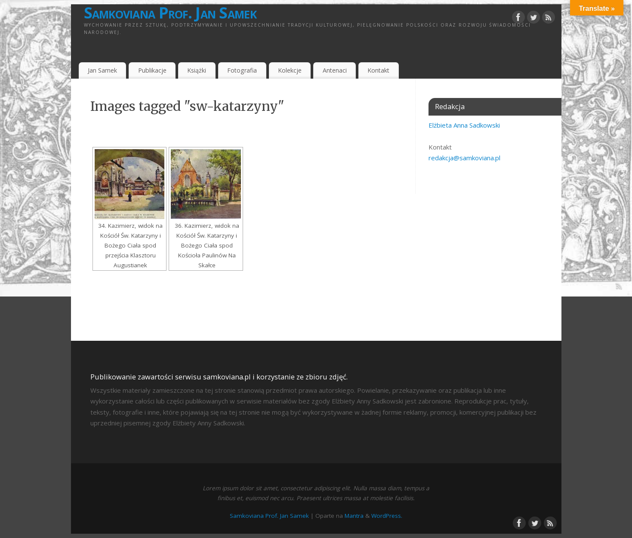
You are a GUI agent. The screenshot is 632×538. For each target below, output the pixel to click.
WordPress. (386, 516)
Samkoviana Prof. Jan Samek (170, 12)
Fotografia (242, 70)
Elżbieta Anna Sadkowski (464, 125)
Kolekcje (290, 70)
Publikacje (152, 70)
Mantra (354, 516)
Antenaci (335, 70)
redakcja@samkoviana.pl (464, 157)
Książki (196, 70)
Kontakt (378, 70)
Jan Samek (102, 70)
